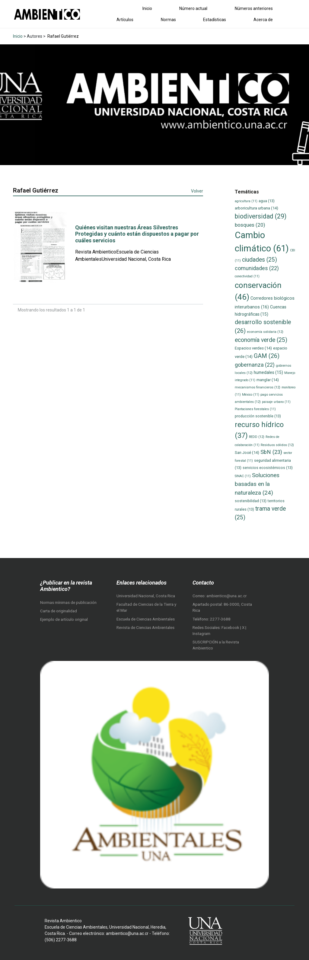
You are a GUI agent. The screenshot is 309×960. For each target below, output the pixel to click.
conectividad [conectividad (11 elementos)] (247, 276)
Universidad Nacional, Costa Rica (145, 596)
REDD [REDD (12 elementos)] (256, 437)
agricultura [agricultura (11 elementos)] (246, 201)
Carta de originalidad (58, 611)
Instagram (201, 633)
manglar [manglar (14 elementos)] (267, 380)
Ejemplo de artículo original (64, 619)
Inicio (147, 8)
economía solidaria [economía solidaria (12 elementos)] (265, 332)
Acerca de (263, 19)
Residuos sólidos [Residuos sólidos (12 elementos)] (277, 445)
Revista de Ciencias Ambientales (145, 627)
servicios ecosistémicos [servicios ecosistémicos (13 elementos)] (268, 467)
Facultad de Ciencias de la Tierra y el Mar (146, 607)
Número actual (193, 8)
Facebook (230, 627)
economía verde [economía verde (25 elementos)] (261, 339)
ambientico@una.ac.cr (226, 596)
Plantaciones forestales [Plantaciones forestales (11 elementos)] (255, 409)
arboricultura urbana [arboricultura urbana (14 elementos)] (256, 208)
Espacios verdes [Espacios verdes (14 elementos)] (253, 348)
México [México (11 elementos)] (250, 395)
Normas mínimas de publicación (68, 602)
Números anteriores (254, 8)
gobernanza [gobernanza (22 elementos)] (255, 365)
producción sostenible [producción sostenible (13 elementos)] (258, 416)
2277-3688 (220, 619)
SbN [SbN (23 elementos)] (271, 452)
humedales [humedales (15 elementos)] (268, 372)
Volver (197, 191)
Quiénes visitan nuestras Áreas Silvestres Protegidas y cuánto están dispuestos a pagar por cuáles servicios (137, 234)
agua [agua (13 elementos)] (267, 201)
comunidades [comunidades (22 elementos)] (257, 268)
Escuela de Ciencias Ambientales (145, 619)
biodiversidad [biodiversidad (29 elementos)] (260, 216)
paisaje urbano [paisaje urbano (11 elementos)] (276, 402)
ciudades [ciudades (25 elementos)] (259, 259)
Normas (168, 19)
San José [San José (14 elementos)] (247, 452)
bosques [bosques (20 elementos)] (250, 225)
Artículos (124, 19)
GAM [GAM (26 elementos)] (266, 355)
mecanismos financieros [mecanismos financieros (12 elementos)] (257, 387)
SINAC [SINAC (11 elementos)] (243, 476)
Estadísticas (214, 19)
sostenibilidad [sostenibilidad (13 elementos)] (250, 501)
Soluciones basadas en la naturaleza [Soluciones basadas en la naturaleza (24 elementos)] (257, 484)
